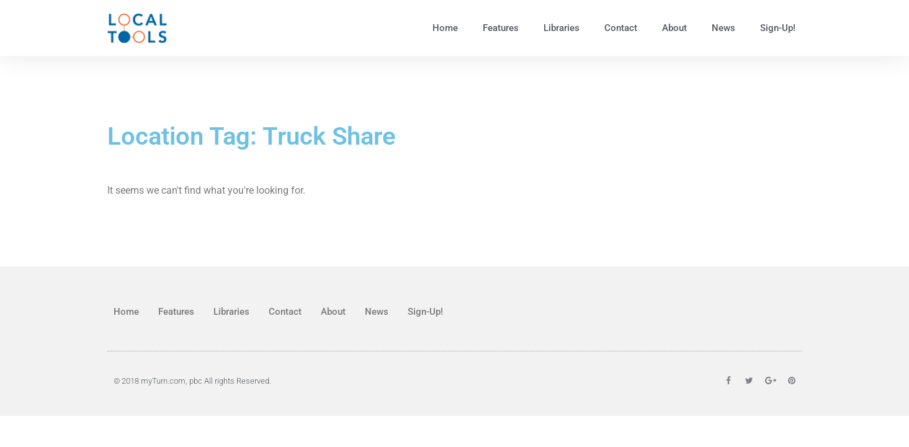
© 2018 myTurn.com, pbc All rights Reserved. (192, 381)
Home (445, 28)
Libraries (562, 28)
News (723, 28)
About (674, 28)
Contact (620, 28)
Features (501, 28)
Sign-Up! (777, 28)
